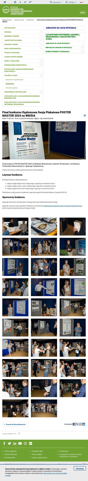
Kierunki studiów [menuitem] (11, 36)
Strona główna (7, 20)
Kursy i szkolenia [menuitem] (11, 61)
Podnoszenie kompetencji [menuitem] (15, 65)
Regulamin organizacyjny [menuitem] (14, 79)
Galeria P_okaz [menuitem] (11, 75)
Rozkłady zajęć (37, 451)
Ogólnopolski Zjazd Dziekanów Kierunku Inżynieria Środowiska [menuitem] (22, 103)
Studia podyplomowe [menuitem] (13, 57)
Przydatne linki (10, 457)
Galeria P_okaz (19, 20)
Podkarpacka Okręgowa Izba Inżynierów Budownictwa (62, 206)
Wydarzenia (30, 20)
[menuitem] (41, 32)
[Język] (82, 2)
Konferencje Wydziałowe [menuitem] (15, 92)
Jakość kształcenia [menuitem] (13, 40)
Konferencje (64, 451)
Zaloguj (71, 2)
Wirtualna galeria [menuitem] (12, 88)
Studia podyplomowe (39, 457)
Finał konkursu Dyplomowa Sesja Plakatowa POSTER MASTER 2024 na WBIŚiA (42, 20)
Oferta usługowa (11, 451)
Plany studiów (37, 454)
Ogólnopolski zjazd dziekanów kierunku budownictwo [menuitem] (22, 97)
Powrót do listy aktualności (16, 424)
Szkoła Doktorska (11, 454)
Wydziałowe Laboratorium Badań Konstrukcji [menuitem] (18, 70)
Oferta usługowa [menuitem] (12, 53)
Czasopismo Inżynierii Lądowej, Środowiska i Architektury (71, 455)
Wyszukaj (56, 2)
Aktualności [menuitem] (9, 28)
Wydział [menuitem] (7, 32)
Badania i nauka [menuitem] (11, 44)
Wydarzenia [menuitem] (10, 84)
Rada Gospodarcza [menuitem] (12, 48)
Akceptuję (80, 469)
